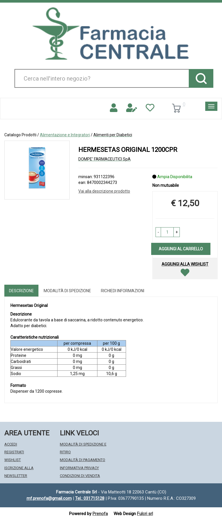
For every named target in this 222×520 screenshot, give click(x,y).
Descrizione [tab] (21, 290)
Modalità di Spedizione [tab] (67, 290)
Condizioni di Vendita (80, 476)
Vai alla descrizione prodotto (104, 191)
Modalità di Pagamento (82, 460)
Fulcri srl (145, 513)
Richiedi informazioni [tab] (122, 290)
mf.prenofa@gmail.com (49, 498)
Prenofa (100, 513)
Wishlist (12, 460)
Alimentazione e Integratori (65, 135)
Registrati (14, 452)
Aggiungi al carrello (181, 249)
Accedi (10, 444)
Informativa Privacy (79, 468)
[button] (158, 232)
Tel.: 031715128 (89, 498)
